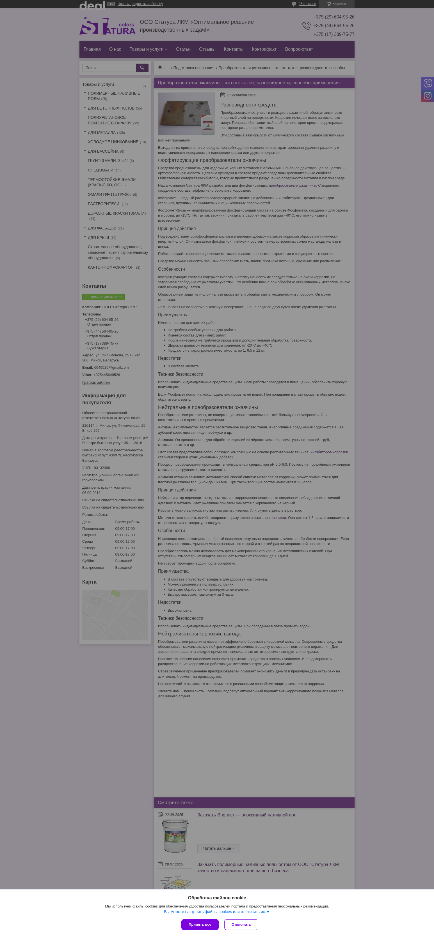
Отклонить (241, 924)
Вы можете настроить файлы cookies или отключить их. (215, 911)
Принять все (200, 924)
